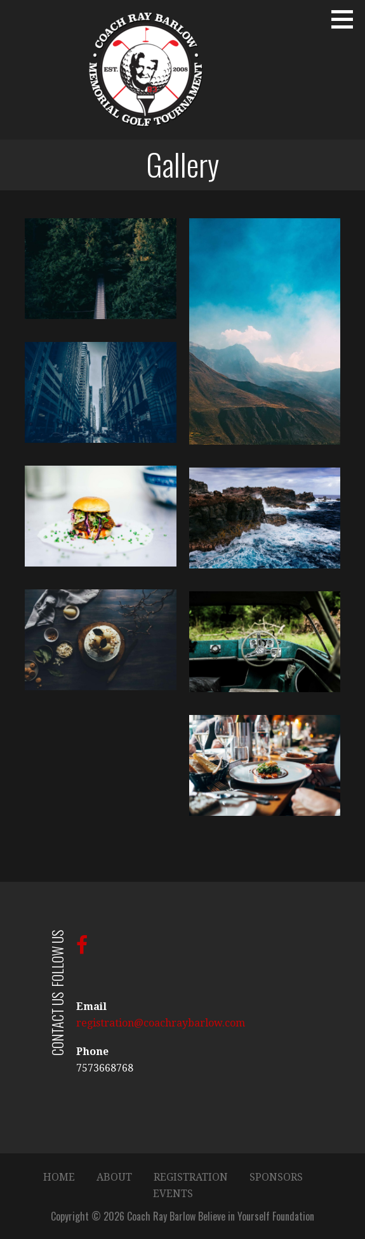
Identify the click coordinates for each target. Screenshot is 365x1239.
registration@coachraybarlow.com (160, 1023)
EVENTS (173, 1194)
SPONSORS (276, 1177)
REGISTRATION (191, 1177)
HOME (59, 1177)
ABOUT (114, 1177)
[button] (346, 19)
